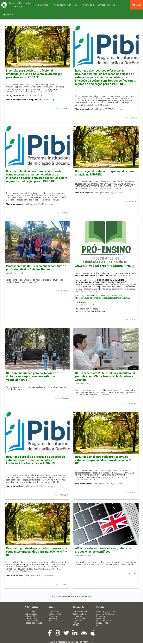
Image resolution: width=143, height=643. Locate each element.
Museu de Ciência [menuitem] (103, 621)
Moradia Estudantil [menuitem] (80, 612)
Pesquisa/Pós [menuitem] (55, 614)
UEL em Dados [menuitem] (31, 614)
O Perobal (64, 291)
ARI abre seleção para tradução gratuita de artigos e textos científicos (103, 550)
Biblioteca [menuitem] (53, 618)
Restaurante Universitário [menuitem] (101, 617)
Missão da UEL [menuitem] (31, 612)
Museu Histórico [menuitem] (103, 623)
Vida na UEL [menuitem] (30, 616)
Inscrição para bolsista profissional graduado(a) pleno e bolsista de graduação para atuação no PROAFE (34, 74)
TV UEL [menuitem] (75, 623)
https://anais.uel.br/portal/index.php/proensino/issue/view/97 (102, 298)
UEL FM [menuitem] (75, 625)
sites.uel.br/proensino (84, 304)
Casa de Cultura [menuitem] (79, 614)
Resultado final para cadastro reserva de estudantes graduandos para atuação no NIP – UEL (105, 460)
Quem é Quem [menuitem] (31, 618)
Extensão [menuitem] (53, 616)
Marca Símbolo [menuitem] (31, 621)
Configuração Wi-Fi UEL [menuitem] (106, 612)
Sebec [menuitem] (99, 625)
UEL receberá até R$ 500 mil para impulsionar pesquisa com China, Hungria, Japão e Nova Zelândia (105, 376)
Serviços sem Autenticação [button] (65, 5)
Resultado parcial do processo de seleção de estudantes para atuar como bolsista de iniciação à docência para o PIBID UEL (35, 460)
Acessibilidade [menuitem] (78, 618)
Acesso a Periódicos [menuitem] (105, 614)
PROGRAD (64, 108)
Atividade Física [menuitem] (79, 621)
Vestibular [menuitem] (53, 621)
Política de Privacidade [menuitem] (34, 623)
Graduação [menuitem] (53, 612)
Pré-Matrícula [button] (42, 5)
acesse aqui (50, 100)
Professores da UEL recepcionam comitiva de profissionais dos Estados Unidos (36, 267)
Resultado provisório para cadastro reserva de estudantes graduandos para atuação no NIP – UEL (36, 552)
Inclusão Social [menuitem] (78, 616)
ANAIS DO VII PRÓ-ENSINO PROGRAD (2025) (104, 266)
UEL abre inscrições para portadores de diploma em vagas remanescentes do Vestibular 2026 (32, 376)
